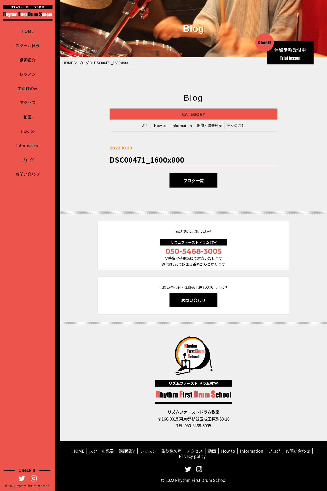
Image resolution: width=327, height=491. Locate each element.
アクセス (28, 102)
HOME (28, 31)
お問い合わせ (27, 174)
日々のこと (236, 125)
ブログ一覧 (193, 180)
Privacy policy (192, 456)
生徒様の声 (28, 88)
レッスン (27, 74)
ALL (145, 125)
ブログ (28, 160)
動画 (27, 117)
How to (28, 131)
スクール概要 (27, 45)
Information (27, 145)
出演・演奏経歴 (209, 125)
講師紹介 (27, 60)
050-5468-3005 (193, 251)
